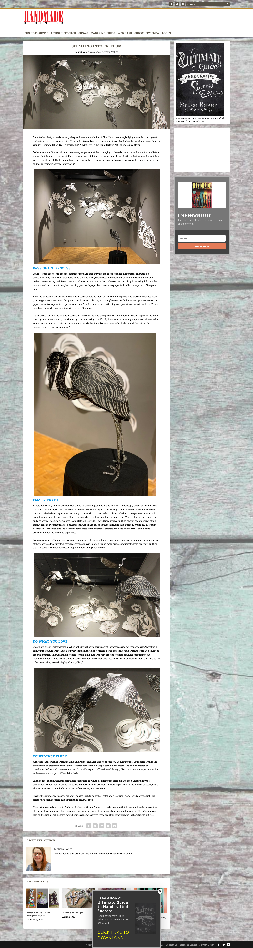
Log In (166, 33)
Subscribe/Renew (147, 33)
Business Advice (36, 33)
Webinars (125, 33)
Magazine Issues (103, 33)
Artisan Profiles (63, 33)
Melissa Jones (93, 51)
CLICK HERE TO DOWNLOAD (113, 936)
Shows (83, 33)
